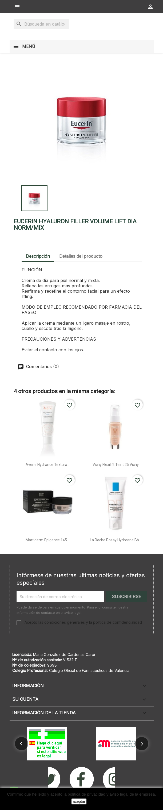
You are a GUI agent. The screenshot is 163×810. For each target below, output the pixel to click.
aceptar (79, 801)
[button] (21, 743)
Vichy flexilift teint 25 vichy (116, 464)
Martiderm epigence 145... (47, 540)
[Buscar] (41, 24)
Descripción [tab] (38, 256)
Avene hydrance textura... (48, 464)
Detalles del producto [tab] (80, 256)
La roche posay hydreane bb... (115, 540)
